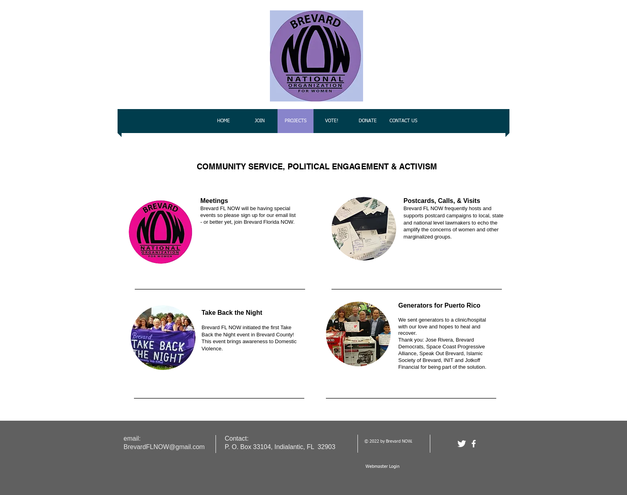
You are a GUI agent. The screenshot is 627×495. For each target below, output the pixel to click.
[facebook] (474, 444)
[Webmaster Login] (382, 466)
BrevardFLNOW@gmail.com (164, 446)
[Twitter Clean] (462, 444)
